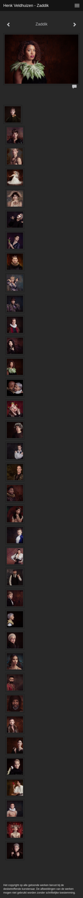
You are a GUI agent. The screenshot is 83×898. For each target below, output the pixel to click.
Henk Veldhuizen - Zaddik (26, 5)
